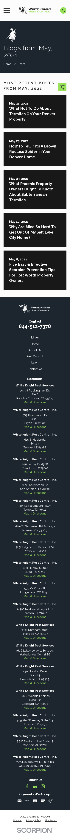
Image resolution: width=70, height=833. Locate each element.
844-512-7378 (35, 326)
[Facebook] (27, 786)
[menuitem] (17, 820)
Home (35, 344)
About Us (35, 350)
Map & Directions (35, 402)
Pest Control (35, 356)
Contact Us (34, 369)
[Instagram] (43, 786)
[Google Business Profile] (35, 786)
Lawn (34, 362)
